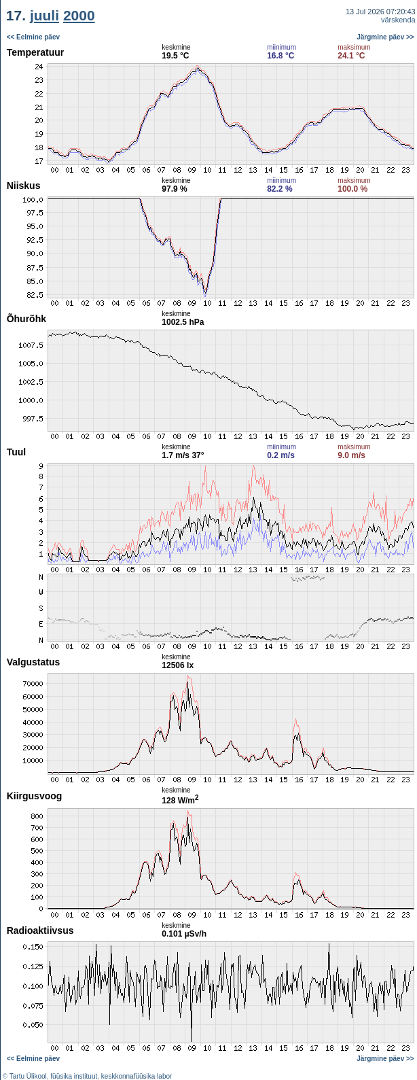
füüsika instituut (73, 1076)
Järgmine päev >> (385, 37)
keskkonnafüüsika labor (137, 1076)
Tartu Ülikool (28, 1076)
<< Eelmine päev (33, 37)
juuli (44, 15)
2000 (79, 15)
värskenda (398, 20)
